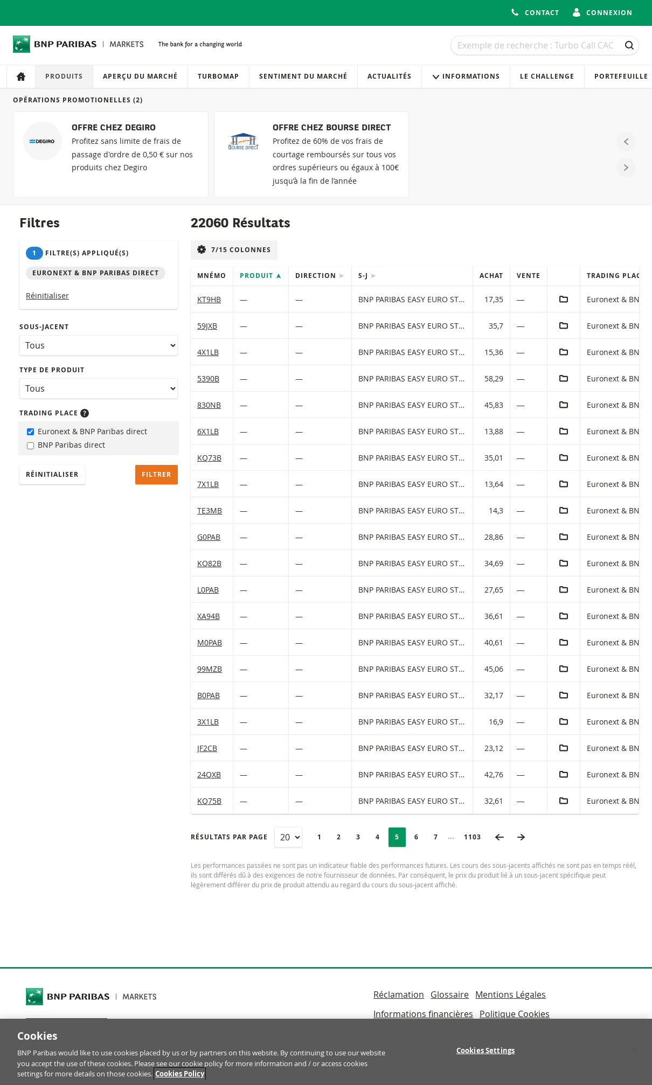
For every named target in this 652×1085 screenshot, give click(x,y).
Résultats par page (229, 836)
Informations (466, 76)
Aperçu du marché (140, 76)
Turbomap (218, 76)
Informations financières (423, 1014)
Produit (257, 275)
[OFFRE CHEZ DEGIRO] (111, 155)
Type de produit (52, 369)
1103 (476, 836)
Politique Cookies (515, 1014)
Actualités (389, 76)
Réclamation (398, 994)
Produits (64, 76)
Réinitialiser (47, 295)
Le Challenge (547, 76)
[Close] (635, 1055)
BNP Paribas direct (66, 445)
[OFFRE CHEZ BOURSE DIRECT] (312, 155)
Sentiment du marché (303, 76)
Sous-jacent (44, 326)
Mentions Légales (510, 994)
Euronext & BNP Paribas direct (87, 431)
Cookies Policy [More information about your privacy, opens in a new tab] (179, 1078)
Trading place (54, 413)
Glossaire (450, 994)
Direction (316, 275)
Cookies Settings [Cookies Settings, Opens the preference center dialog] (485, 1055)
